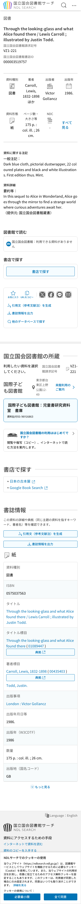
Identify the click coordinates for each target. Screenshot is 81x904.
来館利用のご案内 (66, 387)
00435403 (57, 671)
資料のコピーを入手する (20, 850)
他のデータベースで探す (26, 321)
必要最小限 (22, 897)
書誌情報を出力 (20, 313)
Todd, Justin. (16, 685)
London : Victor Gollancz (26, 703)
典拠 (40, 652)
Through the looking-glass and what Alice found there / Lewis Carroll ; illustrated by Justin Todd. (40, 617)
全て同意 (60, 897)
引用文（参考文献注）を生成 (29, 305)
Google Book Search (29, 487)
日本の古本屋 (23, 481)
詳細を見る (19, 885)
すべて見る (67, 125)
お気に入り (13, 295)
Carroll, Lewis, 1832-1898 (26, 671)
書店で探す (40, 271)
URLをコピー (27, 295)
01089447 (36, 645)
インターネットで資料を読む (23, 844)
